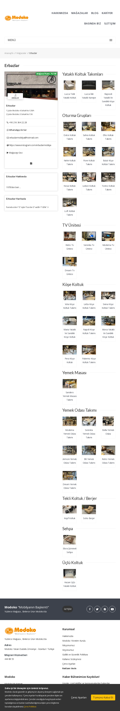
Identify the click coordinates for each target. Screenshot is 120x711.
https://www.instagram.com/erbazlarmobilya (30, 145)
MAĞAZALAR (79, 13)
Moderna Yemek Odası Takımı (69, 434)
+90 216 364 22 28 (18, 122)
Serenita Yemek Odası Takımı (89, 434)
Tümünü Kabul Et (103, 697)
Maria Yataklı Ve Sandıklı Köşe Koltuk (70, 333)
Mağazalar (21, 53)
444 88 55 (9, 659)
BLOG (95, 13)
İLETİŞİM (110, 23)
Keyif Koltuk (69, 518)
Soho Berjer (89, 518)
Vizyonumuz (68, 649)
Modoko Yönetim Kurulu (74, 640)
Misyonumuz (68, 645)
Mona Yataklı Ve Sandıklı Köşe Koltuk (108, 333)
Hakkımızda (67, 636)
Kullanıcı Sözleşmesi (71, 659)
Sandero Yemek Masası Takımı (70, 396)
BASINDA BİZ (92, 23)
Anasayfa (8, 53)
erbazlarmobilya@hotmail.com (24, 137)
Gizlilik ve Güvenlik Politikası (75, 654)
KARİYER (107, 13)
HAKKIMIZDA (60, 13)
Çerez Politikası (30, 706)
